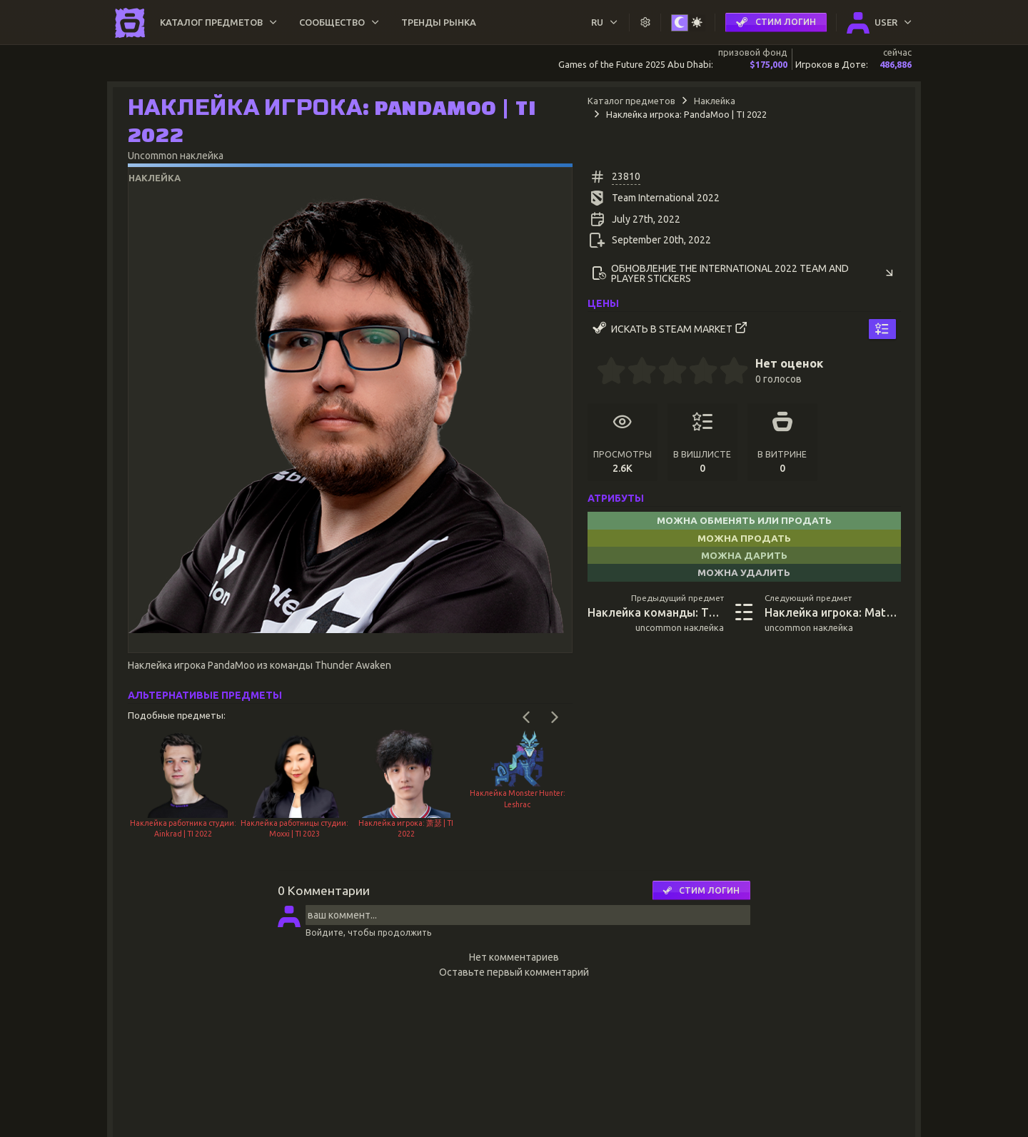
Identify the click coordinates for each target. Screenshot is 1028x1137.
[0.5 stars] (604, 372)
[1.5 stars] (634, 372)
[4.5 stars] (727, 372)
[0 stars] (592, 372)
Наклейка (714, 101)
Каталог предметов (631, 101)
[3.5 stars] (696, 372)
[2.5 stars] (665, 372)
